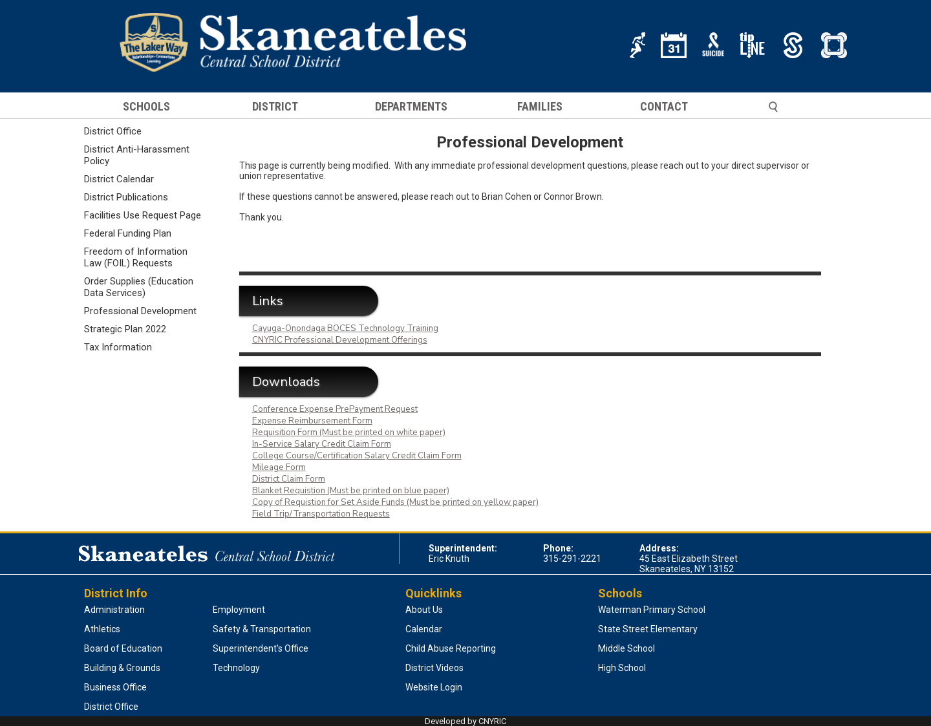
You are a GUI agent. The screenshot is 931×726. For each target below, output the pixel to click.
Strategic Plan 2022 (125, 329)
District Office (113, 131)
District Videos (434, 668)
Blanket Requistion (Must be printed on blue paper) (350, 490)
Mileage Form (279, 467)
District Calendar (119, 179)
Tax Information (118, 347)
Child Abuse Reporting (450, 648)
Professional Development (140, 311)
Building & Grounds (122, 668)
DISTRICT (275, 106)
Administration (114, 609)
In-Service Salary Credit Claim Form (321, 444)
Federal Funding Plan (127, 233)
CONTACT (664, 106)
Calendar (423, 629)
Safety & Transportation (262, 629)
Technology (236, 668)
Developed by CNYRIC (465, 721)
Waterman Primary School (651, 609)
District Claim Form (288, 479)
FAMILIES (539, 106)
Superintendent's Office (260, 648)
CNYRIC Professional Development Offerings (339, 340)
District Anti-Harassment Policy (136, 155)
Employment (239, 609)
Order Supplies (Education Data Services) (138, 287)
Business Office (115, 687)
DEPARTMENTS (411, 106)
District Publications (126, 197)
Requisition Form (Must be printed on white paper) (348, 432)
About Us (424, 609)
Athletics (102, 629)
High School (622, 668)
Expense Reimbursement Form (312, 421)
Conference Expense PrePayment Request (335, 409)
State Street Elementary (648, 629)
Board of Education (123, 648)
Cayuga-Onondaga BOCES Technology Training (345, 328)
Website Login (433, 687)
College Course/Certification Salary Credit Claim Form (357, 456)
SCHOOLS (146, 106)
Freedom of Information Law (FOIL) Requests (135, 257)
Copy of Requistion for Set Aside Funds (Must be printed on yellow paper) (395, 502)
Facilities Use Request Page (142, 215)
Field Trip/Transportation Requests (321, 514)
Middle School (626, 648)
